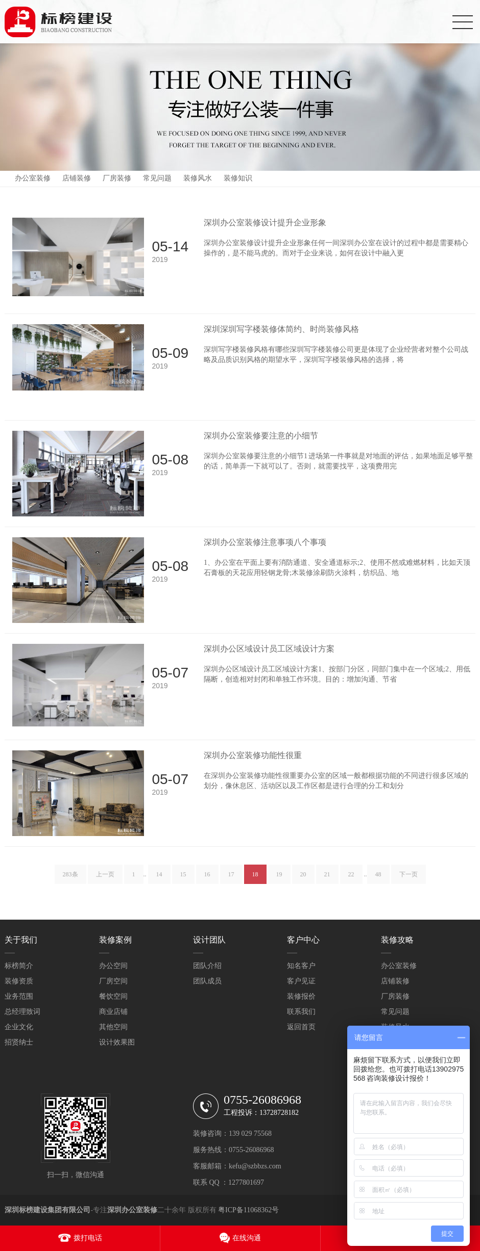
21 (327, 880)
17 (231, 880)
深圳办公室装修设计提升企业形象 (265, 222)
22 (351, 880)
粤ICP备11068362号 (248, 1210)
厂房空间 (113, 981)
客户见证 (301, 981)
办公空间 (113, 966)
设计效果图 (117, 1042)
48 (378, 880)
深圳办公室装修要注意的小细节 (261, 435)
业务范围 (19, 996)
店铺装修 (76, 178)
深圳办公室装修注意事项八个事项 (265, 542)
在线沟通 (246, 1238)
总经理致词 (22, 1011)
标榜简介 (19, 966)
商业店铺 (113, 1011)
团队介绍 (207, 966)
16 (207, 880)
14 (159, 880)
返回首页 (301, 1027)
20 (303, 880)
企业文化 (19, 1027)
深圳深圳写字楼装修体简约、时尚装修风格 (281, 329)
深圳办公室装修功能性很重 (253, 755)
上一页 (105, 880)
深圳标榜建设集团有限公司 (47, 1210)
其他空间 (113, 1027)
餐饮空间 (113, 996)
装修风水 (197, 178)
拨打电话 (88, 1238)
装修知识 (238, 178)
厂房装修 (117, 178)
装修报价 (301, 996)
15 (183, 880)
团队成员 (207, 981)
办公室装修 (33, 178)
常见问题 (157, 178)
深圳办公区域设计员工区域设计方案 (269, 648)
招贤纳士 (19, 1042)
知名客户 (301, 966)
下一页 (408, 880)
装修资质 (19, 981)
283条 (70, 880)
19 (279, 880)
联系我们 (301, 1011)
